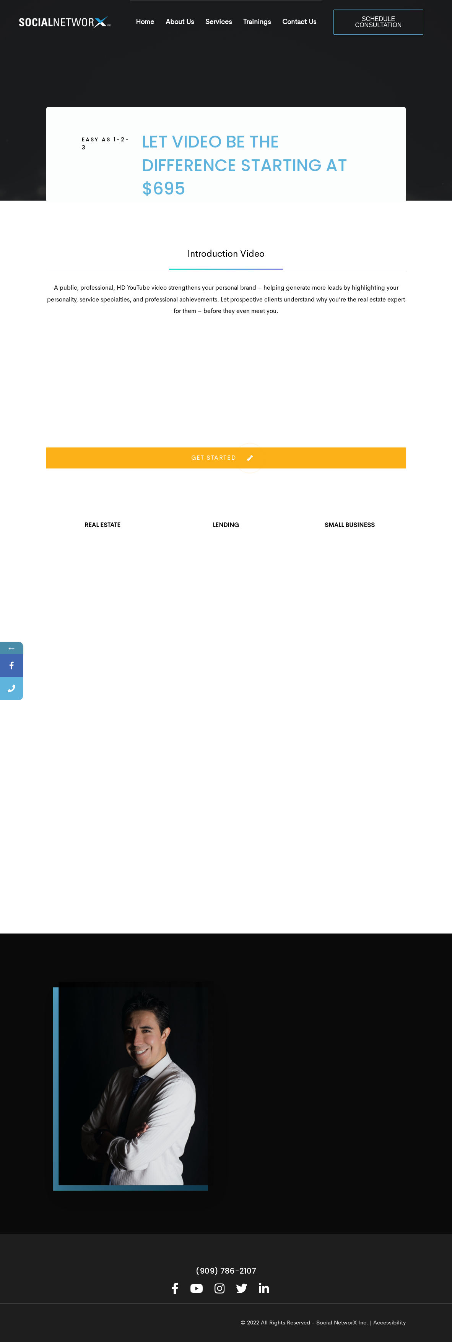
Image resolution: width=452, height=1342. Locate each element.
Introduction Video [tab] (226, 254)
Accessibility (389, 1323)
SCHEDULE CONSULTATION (378, 22)
